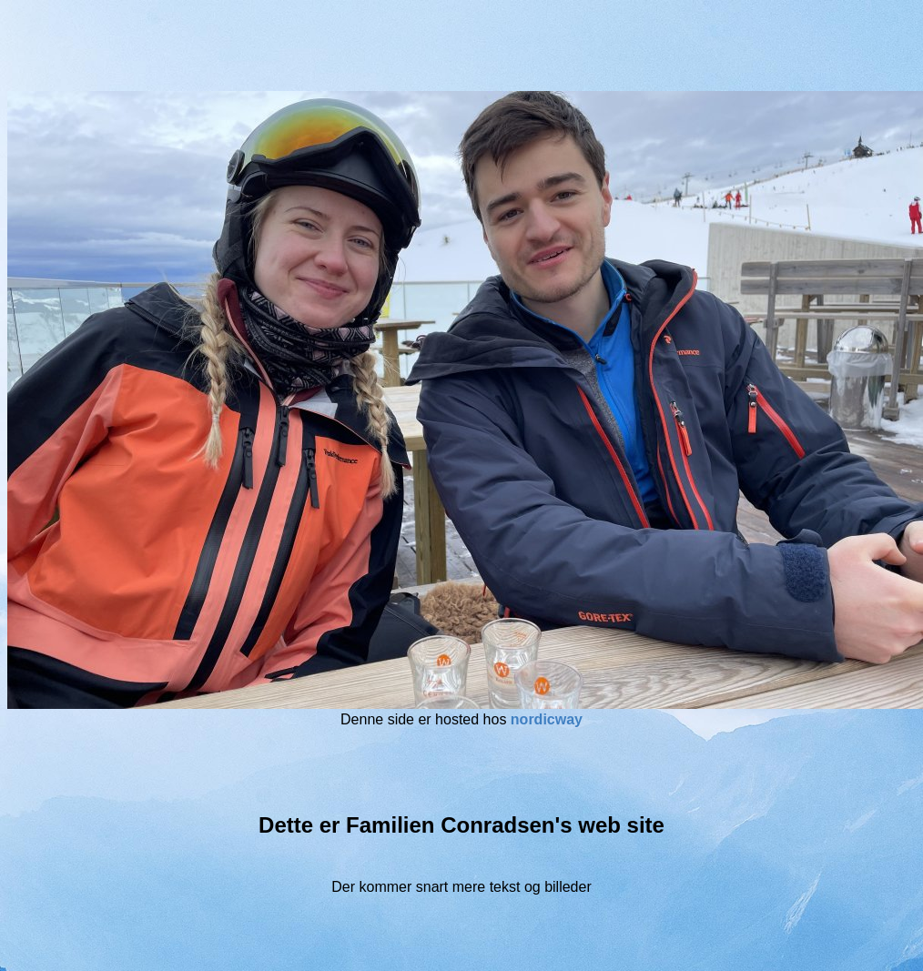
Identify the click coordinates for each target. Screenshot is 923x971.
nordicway (547, 719)
